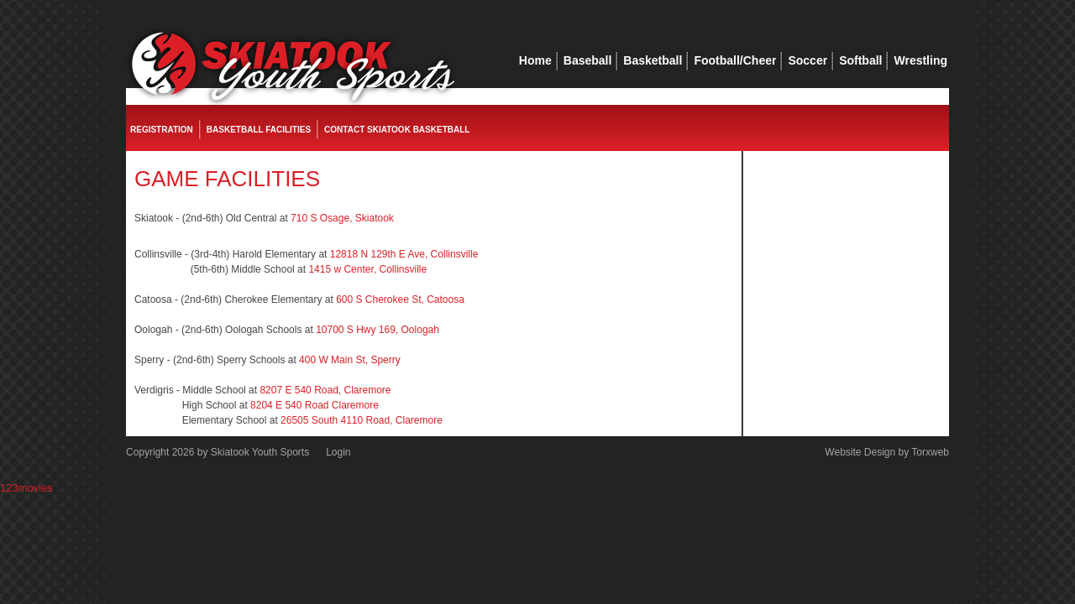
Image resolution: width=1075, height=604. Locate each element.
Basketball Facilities (259, 129)
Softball (860, 60)
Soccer (807, 60)
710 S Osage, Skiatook (342, 218)
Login (338, 452)
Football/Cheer (735, 60)
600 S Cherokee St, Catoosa (400, 299)
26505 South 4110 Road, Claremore (362, 420)
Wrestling (920, 60)
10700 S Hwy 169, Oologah (377, 330)
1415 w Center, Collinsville (367, 269)
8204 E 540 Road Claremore (314, 405)
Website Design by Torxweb (887, 452)
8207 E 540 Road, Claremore (325, 390)
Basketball (652, 60)
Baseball (588, 60)
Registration (161, 129)
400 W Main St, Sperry (350, 360)
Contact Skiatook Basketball (396, 129)
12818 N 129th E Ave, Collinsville (404, 254)
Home (535, 60)
